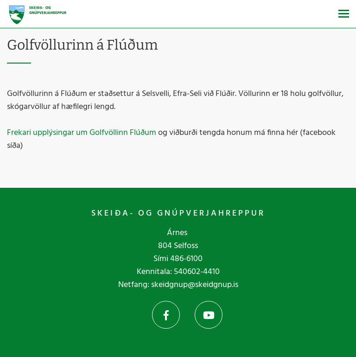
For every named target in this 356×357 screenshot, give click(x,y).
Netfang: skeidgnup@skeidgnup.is (178, 285)
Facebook (166, 315)
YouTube (208, 315)
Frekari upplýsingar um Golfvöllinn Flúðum (81, 133)
